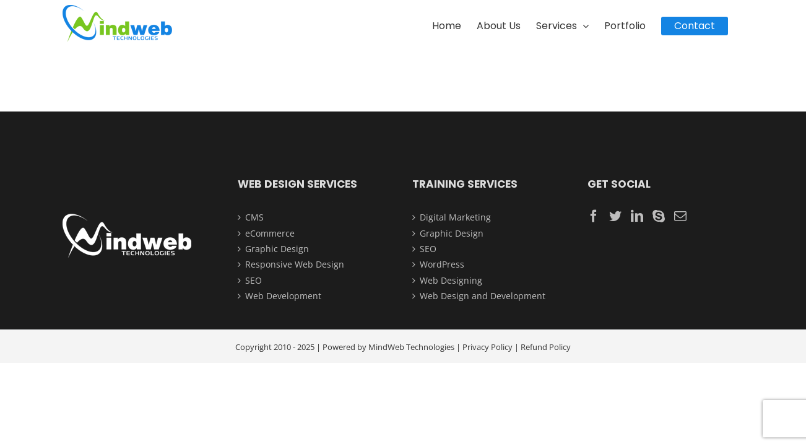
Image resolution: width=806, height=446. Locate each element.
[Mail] (680, 216)
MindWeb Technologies (411, 346)
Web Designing (451, 280)
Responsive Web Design (294, 264)
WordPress (442, 264)
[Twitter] (615, 216)
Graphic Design (277, 249)
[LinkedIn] (637, 216)
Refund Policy (546, 346)
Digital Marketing (455, 217)
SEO (253, 280)
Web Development (283, 296)
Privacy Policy (487, 346)
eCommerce (270, 233)
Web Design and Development (482, 296)
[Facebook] (593, 216)
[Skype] (658, 216)
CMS (254, 217)
